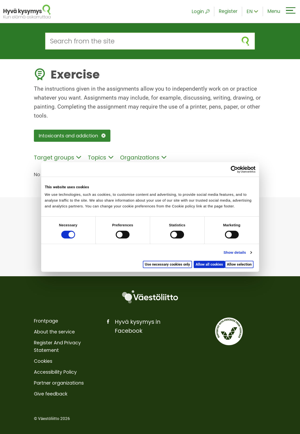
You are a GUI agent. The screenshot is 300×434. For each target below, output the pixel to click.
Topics (100, 157)
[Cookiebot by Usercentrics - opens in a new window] (234, 169)
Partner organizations (59, 383)
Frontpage (46, 321)
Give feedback (50, 394)
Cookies (43, 361)
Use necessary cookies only (167, 264)
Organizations (143, 157)
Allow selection (239, 264)
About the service (54, 332)
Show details (234, 252)
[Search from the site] (140, 41)
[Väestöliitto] (150, 297)
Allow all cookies (209, 264)
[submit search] (245, 41)
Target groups (57, 157)
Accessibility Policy (55, 372)
